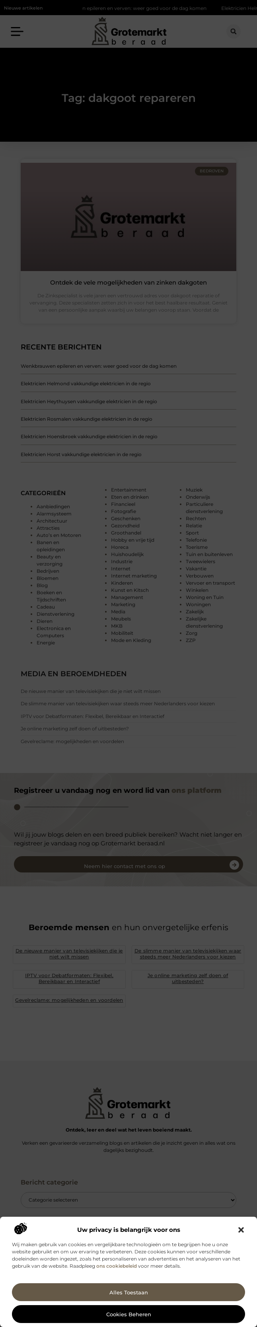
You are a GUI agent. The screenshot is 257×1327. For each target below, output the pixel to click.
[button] (241, 1230)
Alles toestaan (128, 1292)
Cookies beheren (128, 1314)
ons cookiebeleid (116, 1266)
